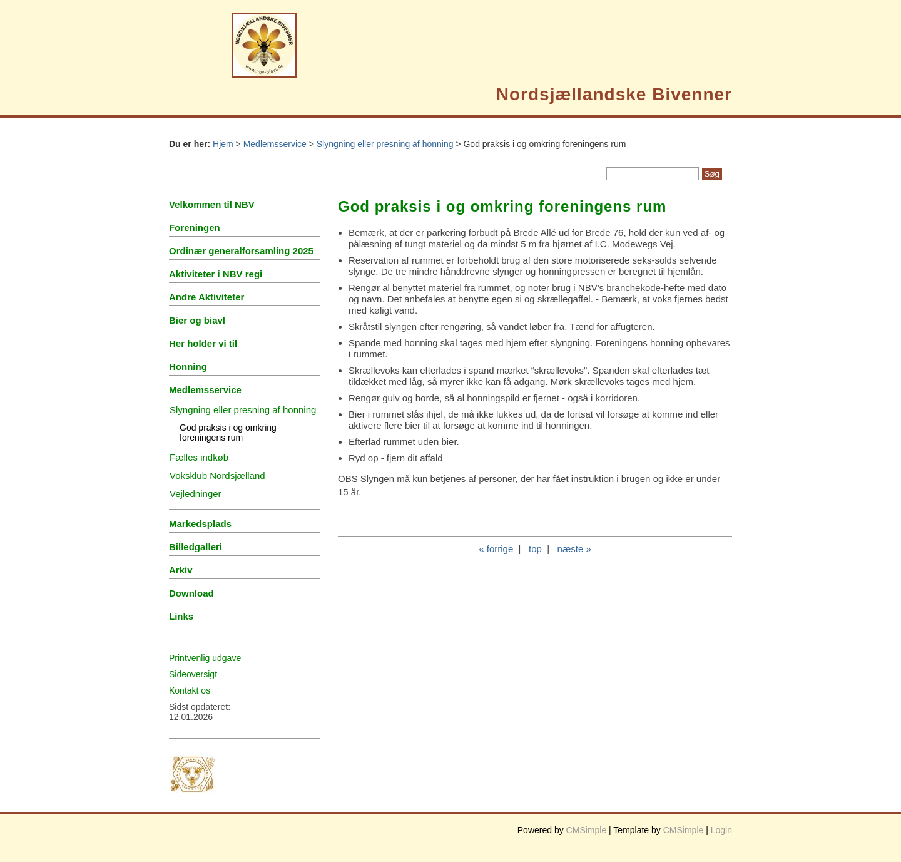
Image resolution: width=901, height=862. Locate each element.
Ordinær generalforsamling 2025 (241, 250)
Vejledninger (195, 493)
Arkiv (181, 570)
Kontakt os (189, 690)
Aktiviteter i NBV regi (215, 274)
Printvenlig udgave (205, 658)
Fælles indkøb (199, 457)
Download (191, 593)
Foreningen (194, 227)
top (535, 548)
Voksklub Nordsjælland (217, 475)
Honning (188, 366)
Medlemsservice (275, 144)
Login (721, 830)
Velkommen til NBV (212, 204)
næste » (574, 548)
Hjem (223, 144)
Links (181, 616)
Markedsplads (200, 523)
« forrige (496, 548)
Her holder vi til (203, 343)
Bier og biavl (197, 320)
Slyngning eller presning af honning (385, 144)
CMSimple (586, 830)
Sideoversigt (193, 674)
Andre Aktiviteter (206, 297)
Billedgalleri (195, 546)
